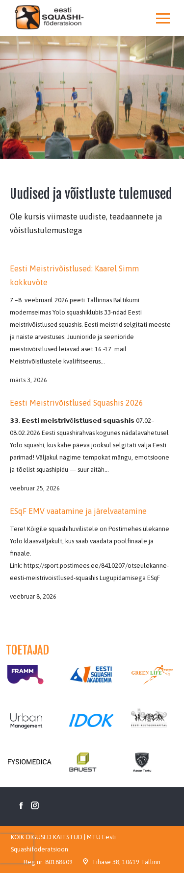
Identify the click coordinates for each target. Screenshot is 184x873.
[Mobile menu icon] (163, 18)
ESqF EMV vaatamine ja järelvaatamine (78, 511)
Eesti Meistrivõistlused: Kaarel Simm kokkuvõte (74, 275)
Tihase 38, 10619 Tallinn (126, 862)
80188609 (59, 862)
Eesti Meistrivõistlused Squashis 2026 (76, 402)
